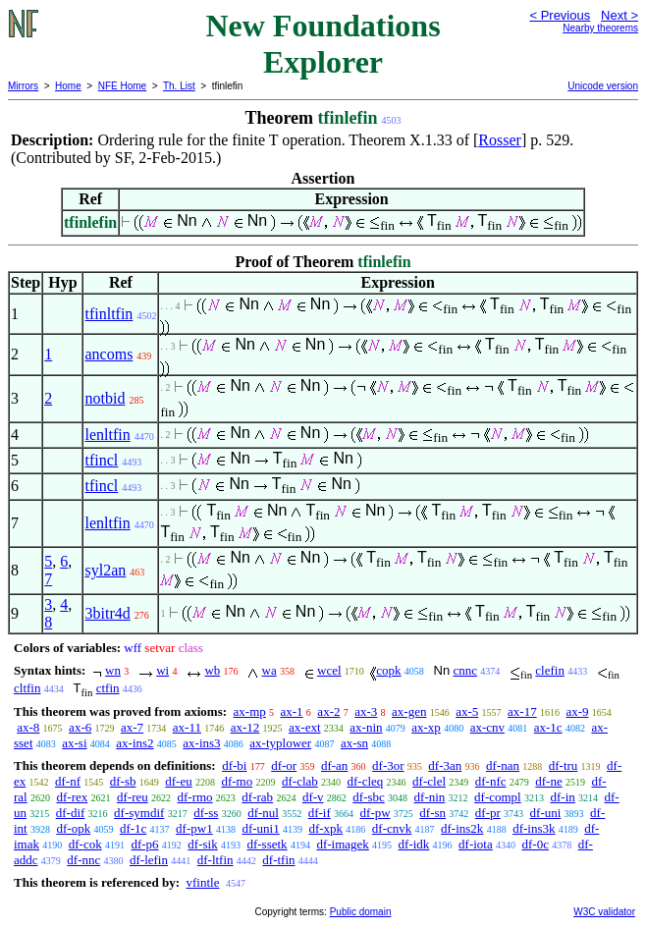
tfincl (101, 460)
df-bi (234, 765)
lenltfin (107, 434)
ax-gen (409, 711)
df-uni (546, 812)
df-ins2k (462, 828)
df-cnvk (391, 828)
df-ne (548, 781)
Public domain (361, 911)
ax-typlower (280, 743)
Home (68, 86)
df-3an (444, 765)
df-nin (430, 797)
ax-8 (28, 727)
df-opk (73, 828)
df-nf (68, 781)
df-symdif (139, 812)
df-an (334, 765)
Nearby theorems (600, 28)
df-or (283, 765)
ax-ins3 (201, 743)
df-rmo (195, 797)
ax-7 (132, 727)
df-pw (375, 812)
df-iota (475, 844)
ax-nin (366, 727)
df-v (313, 797)
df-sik (202, 844)
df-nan (502, 765)
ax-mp (250, 711)
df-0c (534, 844)
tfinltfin (108, 313)
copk (388, 670)
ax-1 (292, 711)
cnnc (465, 670)
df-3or (388, 765)
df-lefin (149, 859)
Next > (619, 15)
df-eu (178, 781)
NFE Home (122, 86)
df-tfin (278, 859)
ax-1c (548, 727)
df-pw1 (194, 828)
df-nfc (491, 781)
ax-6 (80, 727)
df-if (319, 812)
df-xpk (325, 828)
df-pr (488, 812)
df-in (562, 797)
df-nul (263, 812)
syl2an (105, 570)
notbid (104, 398)
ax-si (74, 743)
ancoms (108, 354)
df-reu (132, 797)
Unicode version (602, 86)
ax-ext (304, 727)
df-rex (71, 797)
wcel (329, 670)
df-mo (236, 781)
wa (269, 670)
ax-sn (354, 743)
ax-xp (426, 727)
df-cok (85, 844)
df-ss (205, 812)
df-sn (432, 812)
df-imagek (342, 844)
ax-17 (522, 711)
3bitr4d (107, 613)
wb (212, 670)
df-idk (414, 844)
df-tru (563, 765)
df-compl (497, 797)
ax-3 (365, 711)
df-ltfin (215, 859)
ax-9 (576, 711)
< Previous (559, 15)
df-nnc (83, 859)
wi (162, 670)
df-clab (300, 781)
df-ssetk (266, 844)
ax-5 (467, 711)
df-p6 (144, 844)
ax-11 (187, 727)
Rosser (499, 140)
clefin (550, 670)
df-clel (429, 781)
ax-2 (328, 711)
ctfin (108, 688)
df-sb (123, 781)
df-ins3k (533, 828)
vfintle (202, 882)
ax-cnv (487, 727)
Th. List (179, 86)
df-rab (257, 797)
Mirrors (23, 86)
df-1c (133, 828)
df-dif (70, 812)
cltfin (27, 688)
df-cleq (366, 781)
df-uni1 (260, 828)
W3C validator (604, 911)
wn (113, 670)
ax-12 (245, 727)
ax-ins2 (134, 743)
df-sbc (368, 797)
